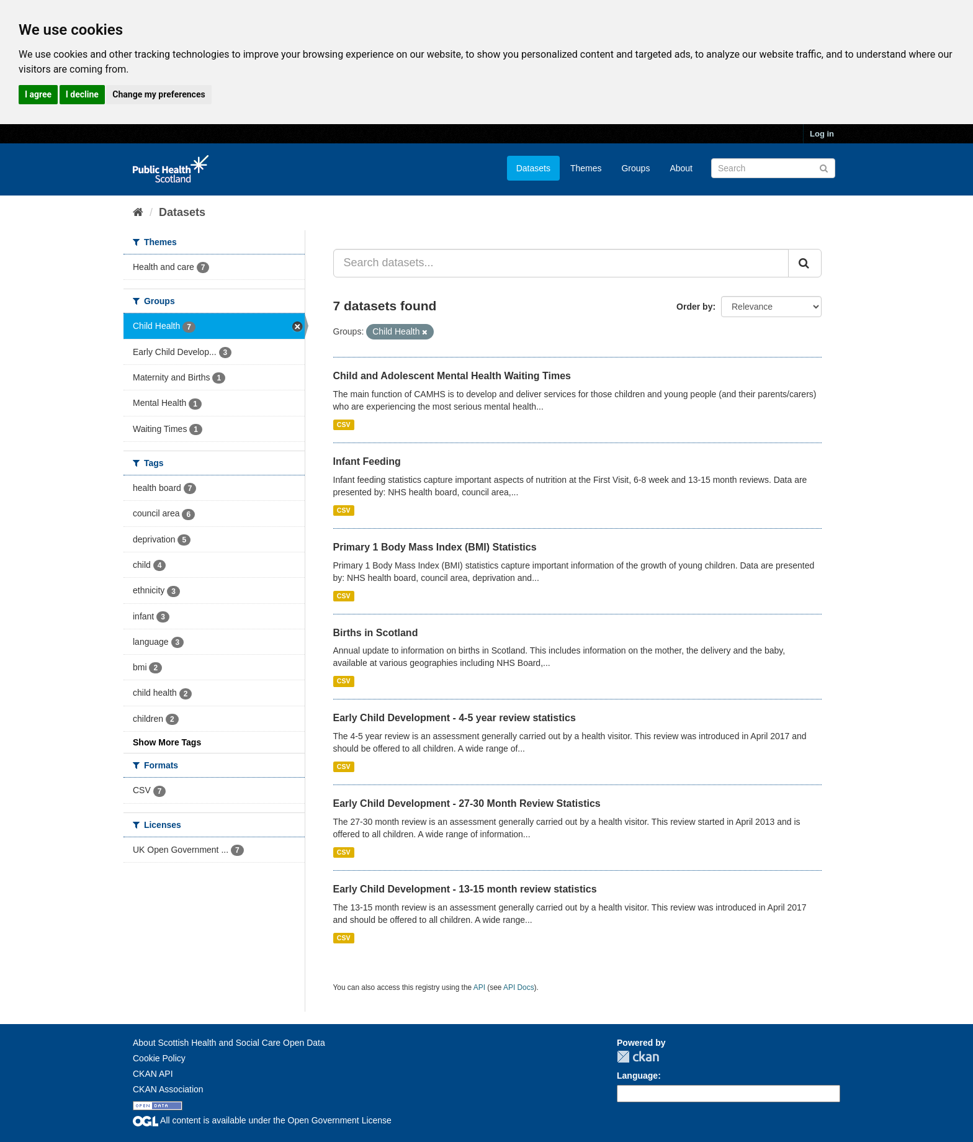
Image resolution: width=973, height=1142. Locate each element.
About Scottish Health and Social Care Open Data (229, 1043)
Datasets (533, 168)
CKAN (638, 1056)
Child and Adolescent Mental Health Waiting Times (452, 376)
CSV (344, 424)
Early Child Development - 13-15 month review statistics (465, 889)
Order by (694, 307)
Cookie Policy (159, 1058)
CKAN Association (168, 1089)
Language (637, 1076)
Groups (635, 168)
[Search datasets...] (561, 263)
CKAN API (153, 1074)
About (681, 168)
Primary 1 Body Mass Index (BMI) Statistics (435, 547)
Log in (822, 133)
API (479, 987)
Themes (586, 168)
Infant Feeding (367, 461)
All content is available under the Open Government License (262, 1120)
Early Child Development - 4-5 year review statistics (454, 718)
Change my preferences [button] (158, 94)
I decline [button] (82, 94)
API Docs (518, 987)
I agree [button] (38, 94)
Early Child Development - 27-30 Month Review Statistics (467, 803)
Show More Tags (167, 742)
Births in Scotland (375, 632)
